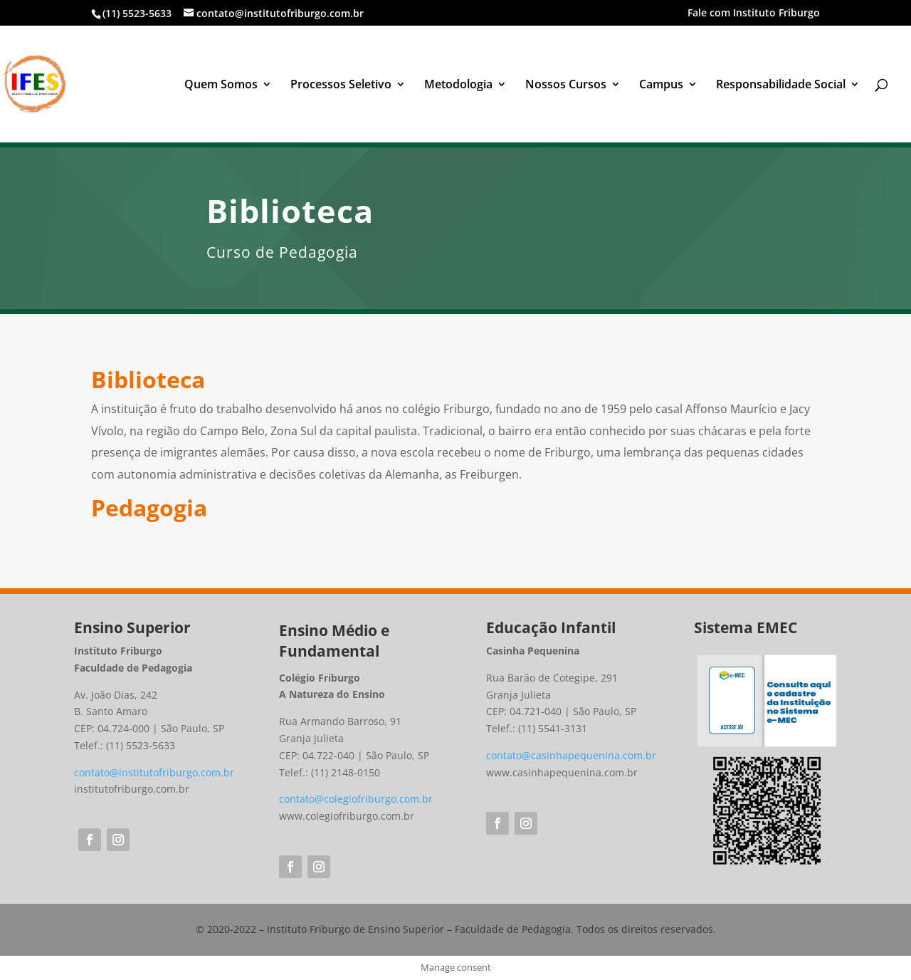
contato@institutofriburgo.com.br (154, 772)
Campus (661, 85)
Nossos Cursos (565, 85)
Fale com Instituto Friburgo (754, 13)
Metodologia (458, 85)
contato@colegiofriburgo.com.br (356, 799)
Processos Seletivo (340, 85)
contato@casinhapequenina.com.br (571, 755)
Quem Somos (221, 85)
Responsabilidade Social (781, 85)
